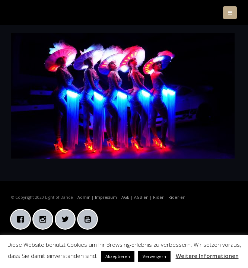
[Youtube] (89, 219)
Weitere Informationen (207, 255)
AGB (125, 197)
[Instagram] (45, 219)
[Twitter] (67, 219)
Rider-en (176, 197)
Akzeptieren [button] (117, 256)
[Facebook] (22, 219)
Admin (83, 197)
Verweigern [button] (154, 256)
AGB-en (141, 197)
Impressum (106, 197)
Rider (158, 197)
